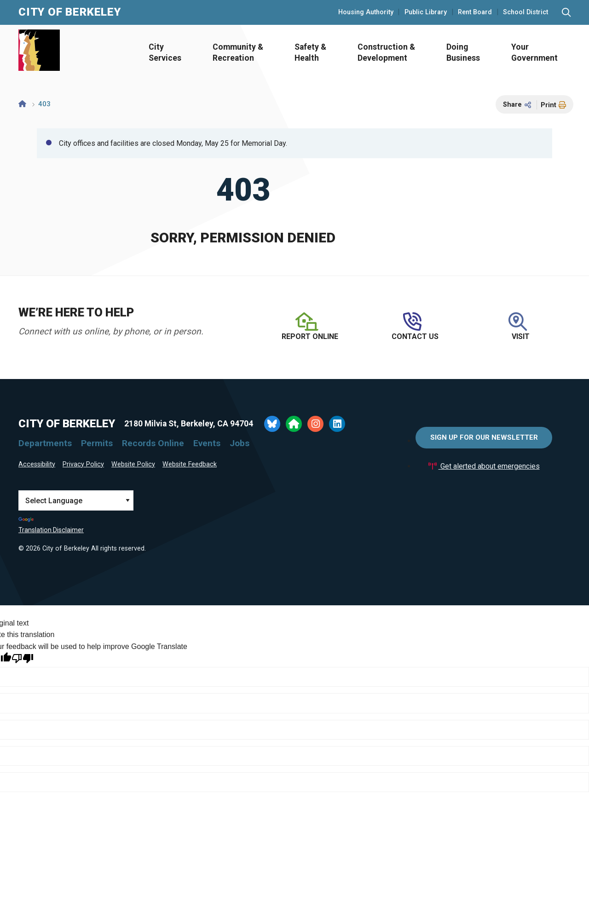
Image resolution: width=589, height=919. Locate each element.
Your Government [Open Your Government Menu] (534, 52)
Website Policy (133, 464)
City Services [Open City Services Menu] (165, 52)
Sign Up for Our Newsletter (484, 437)
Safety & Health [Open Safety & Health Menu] (310, 52)
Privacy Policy (83, 464)
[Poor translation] (23, 658)
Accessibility (36, 464)
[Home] (22, 104)
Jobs (239, 443)
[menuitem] (162, 52)
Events (206, 443)
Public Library (425, 12)
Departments (45, 443)
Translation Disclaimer (51, 530)
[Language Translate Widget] (75, 500)
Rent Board (475, 12)
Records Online (153, 443)
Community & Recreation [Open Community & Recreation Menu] (238, 52)
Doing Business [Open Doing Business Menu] (463, 52)
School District (525, 12)
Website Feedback (189, 464)
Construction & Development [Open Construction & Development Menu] (386, 52)
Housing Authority (365, 12)
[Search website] (566, 12)
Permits (97, 443)
